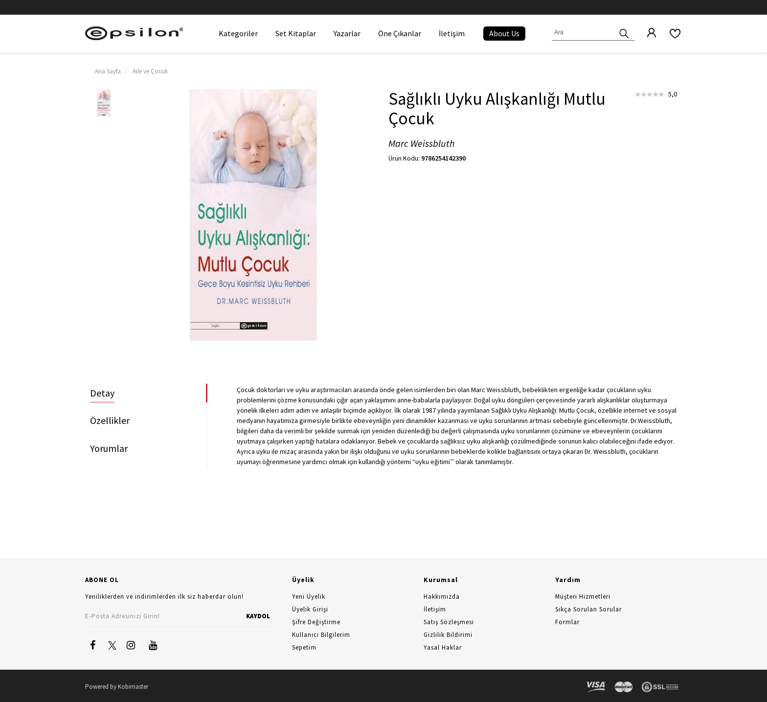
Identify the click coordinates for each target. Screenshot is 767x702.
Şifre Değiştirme (316, 622)
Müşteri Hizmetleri (582, 596)
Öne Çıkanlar (399, 33)
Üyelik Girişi (310, 609)
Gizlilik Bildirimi (448, 635)
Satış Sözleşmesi (449, 622)
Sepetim (304, 647)
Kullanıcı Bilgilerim (321, 635)
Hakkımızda (442, 596)
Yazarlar (347, 33)
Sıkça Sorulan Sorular (588, 609)
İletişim (452, 33)
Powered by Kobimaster (116, 686)
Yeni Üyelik (308, 596)
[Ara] (624, 32)
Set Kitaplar (295, 33)
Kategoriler (238, 33)
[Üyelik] (646, 33)
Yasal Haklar (443, 647)
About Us (504, 33)
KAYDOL (258, 616)
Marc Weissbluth (421, 143)
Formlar (567, 622)
